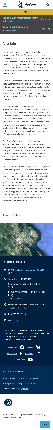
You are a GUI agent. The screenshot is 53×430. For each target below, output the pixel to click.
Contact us (13, 320)
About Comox (9, 378)
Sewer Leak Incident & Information (15, 29)
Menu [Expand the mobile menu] (5, 6)
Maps (21, 378)
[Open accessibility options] (8, 402)
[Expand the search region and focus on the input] (47, 4)
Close (45, 424)
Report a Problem (27, 383)
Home (5, 215)
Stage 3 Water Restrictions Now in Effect (20, 19)
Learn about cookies (12, 417)
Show (43, 19)
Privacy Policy (9, 383)
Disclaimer (33, 378)
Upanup (24, 388)
